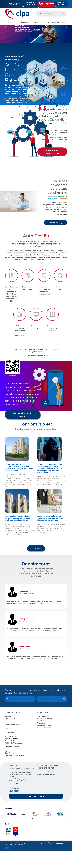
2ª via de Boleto (43, 716)
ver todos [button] (36, 548)
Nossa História (10, 736)
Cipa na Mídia (10, 719)
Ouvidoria (41, 721)
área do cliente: (14, 3)
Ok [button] (7, 848)
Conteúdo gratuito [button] (20, 22)
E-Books (8, 716)
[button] (5, 27)
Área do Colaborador (13, 741)
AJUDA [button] (60, 3)
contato (63, 22)
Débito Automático (44, 719)
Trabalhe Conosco (12, 739)
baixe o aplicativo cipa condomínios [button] (22, 414)
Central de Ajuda (43, 727)
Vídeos (7, 721)
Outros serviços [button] (46, 3)
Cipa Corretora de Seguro (14, 755)
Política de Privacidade (13, 743)
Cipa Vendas (9, 753)
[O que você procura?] (49, 13)
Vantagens (41, 723)
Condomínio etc (34, 22)
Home (9, 22)
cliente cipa (55, 22)
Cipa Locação (10, 751)
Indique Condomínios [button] (36, 796)
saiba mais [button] (56, 222)
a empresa (45, 22)
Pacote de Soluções (44, 725)
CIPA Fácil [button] (30, 3)
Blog (6, 729)
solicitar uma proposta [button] (52, 151)
